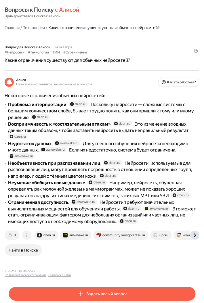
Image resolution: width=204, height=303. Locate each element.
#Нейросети (14, 52)
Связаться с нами (92, 271)
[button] (195, 50)
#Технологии (38, 52)
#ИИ (56, 52)
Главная (12, 27)
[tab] (12, 235)
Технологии (34, 27)
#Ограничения (75, 52)
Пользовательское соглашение (58, 271)
